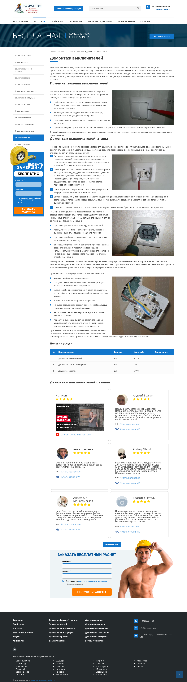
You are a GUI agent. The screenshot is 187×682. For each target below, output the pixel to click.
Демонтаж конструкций (25, 98)
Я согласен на (30, 199)
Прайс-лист (57, 21)
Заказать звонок (163, 9)
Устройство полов (22, 144)
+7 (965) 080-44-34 (161, 6)
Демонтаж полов (22, 111)
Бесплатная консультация (69, 8)
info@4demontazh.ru (148, 628)
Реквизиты (18, 640)
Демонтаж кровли (22, 104)
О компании (20, 21)
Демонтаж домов (22, 84)
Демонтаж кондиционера (26, 91)
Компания (18, 620)
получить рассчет (91, 592)
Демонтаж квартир (23, 55)
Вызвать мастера (28, 211)
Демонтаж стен (21, 62)
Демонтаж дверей (22, 78)
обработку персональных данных (30, 199)
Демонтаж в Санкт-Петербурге (42, 680)
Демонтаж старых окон (25, 131)
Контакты (76, 21)
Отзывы (145, 21)
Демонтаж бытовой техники (23, 70)
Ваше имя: (20, 180)
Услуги (39, 21)
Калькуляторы (126, 21)
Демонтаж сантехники (24, 124)
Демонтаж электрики (24, 138)
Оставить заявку (162, 36)
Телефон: (19, 189)
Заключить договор (99, 21)
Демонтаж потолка (23, 118)
